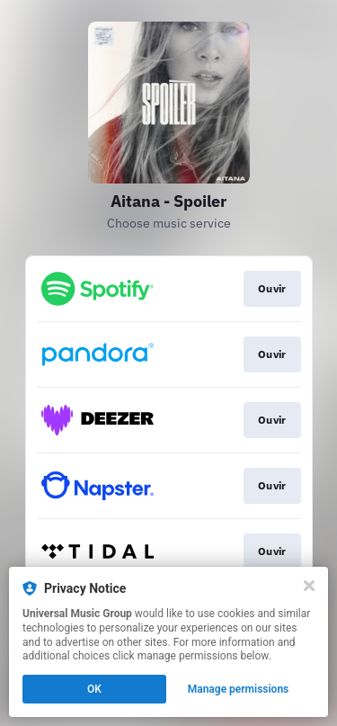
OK (94, 689)
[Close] (309, 585)
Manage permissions (238, 689)
